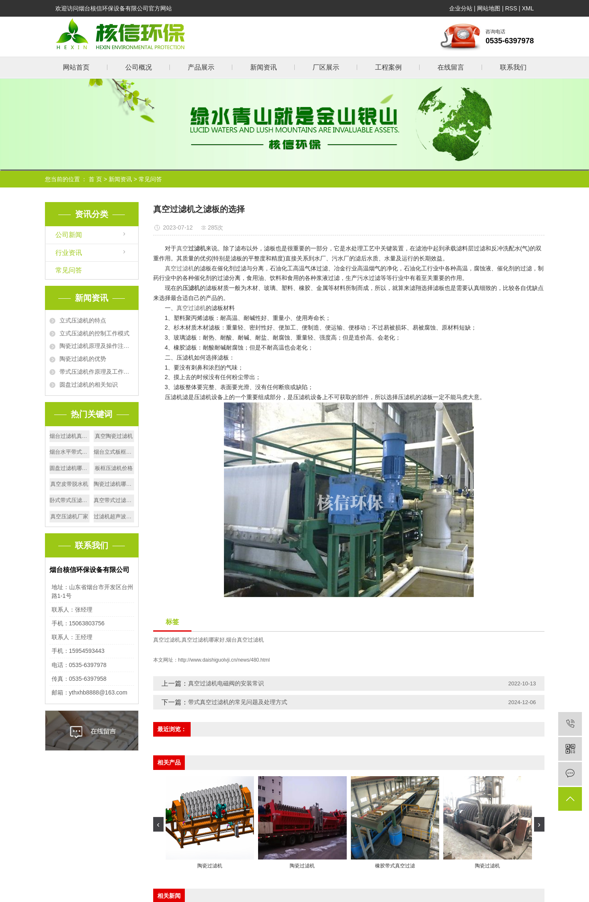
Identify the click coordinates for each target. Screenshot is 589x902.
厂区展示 (326, 67)
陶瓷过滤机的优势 (83, 358)
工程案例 (388, 67)
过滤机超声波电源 (114, 516)
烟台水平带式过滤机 (70, 452)
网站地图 (488, 8)
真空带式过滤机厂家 (114, 500)
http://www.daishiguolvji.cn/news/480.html (224, 660)
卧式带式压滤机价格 (70, 500)
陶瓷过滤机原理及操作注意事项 (97, 345)
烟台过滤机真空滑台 (70, 436)
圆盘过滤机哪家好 (70, 468)
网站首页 (76, 67)
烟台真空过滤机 (245, 640)
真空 (182, 248)
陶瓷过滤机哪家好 (114, 484)
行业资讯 (68, 252)
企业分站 (460, 8)
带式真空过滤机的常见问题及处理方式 (237, 702)
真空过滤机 (179, 268)
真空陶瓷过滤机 (114, 436)
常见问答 (150, 179)
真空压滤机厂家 (69, 516)
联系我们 (513, 67)
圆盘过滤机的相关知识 (89, 384)
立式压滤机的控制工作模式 (94, 333)
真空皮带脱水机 (69, 484)
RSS (511, 8)
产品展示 (201, 67)
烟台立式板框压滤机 (114, 452)
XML (528, 8)
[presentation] (158, 824)
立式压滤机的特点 (83, 320)
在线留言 (450, 67)
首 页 (95, 179)
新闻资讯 (263, 67)
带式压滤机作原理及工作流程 (97, 371)
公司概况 (138, 67)
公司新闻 (68, 234)
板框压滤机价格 (114, 468)
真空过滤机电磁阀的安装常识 (226, 683)
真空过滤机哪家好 (203, 640)
